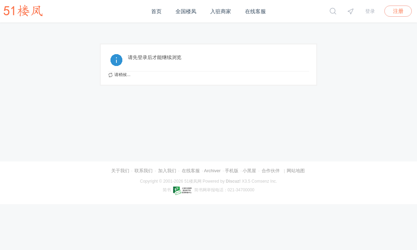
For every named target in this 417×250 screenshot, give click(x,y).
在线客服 (255, 11)
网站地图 (296, 170)
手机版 (231, 170)
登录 (370, 11)
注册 (398, 11)
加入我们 (167, 170)
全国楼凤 (185, 11)
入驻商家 (220, 11)
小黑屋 (249, 170)
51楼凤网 (192, 181)
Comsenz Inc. (264, 181)
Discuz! (233, 181)
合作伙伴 (271, 170)
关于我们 (120, 170)
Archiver (212, 170)
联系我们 (143, 170)
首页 (156, 11)
